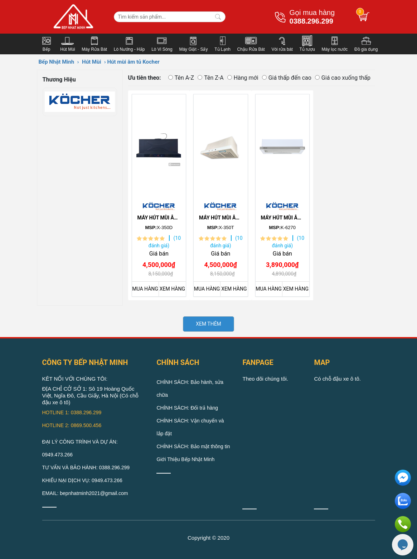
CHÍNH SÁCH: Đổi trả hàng (187, 408)
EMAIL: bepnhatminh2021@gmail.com (85, 493)
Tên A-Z (181, 77)
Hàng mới (242, 77)
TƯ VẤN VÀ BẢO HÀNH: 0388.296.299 (86, 467)
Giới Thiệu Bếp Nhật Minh (185, 459)
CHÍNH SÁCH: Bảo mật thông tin (193, 446)
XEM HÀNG (172, 289)
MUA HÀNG (145, 289)
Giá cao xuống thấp (342, 77)
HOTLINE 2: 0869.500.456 (72, 425)
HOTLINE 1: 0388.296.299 (72, 412)
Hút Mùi (91, 62)
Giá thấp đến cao (286, 77)
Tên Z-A (211, 77)
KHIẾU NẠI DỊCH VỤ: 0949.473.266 (82, 480)
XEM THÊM (208, 324)
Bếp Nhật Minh (56, 62)
